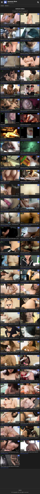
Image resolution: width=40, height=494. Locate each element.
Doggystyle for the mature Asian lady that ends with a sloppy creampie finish (10, 423)
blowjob (4, 154)
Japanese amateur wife (6, 267)
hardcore (3, 54)
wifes (28, 54)
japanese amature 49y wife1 (26, 39)
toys (4, 168)
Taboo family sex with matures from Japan (10, 466)
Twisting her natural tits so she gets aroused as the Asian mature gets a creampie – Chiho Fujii (10, 395)
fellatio (8, 239)
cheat (28, 168)
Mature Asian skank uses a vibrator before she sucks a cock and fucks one (10, 295)
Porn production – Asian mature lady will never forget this (29, 309)
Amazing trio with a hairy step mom (8, 53)
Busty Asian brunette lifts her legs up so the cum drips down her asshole (29, 324)
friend (4, 254)
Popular (15, 11)
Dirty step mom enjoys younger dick (28, 81)
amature (8, 40)
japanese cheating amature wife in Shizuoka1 (10, 195)
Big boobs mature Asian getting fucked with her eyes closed (29, 352)
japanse (28, 182)
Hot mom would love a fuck (6, 110)
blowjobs (25, 154)
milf (1, 26)
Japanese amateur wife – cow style (28, 238)
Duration (25, 11)
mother (22, 197)
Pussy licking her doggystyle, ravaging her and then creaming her (10, 324)
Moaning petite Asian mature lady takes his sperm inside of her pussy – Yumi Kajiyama (10, 352)
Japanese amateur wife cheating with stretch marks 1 (29, 167)
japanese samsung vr (31, 154)
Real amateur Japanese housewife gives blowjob (29, 153)
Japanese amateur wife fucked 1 (8, 39)
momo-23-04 (3, 138)
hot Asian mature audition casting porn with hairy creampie (29, 67)
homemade (25, 254)
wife (1, 168)
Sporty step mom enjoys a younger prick (29, 96)
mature (7, 125)
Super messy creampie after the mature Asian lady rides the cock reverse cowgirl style (10, 409)
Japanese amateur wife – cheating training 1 (29, 210)
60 (28, 197)
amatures (29, 40)
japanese (7, 26)
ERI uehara (3, 124)
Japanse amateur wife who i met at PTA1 (29, 181)
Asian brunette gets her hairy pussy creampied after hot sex (10, 281)
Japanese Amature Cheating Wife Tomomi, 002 (10, 153)
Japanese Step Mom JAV (25, 124)
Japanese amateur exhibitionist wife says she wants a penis (29, 224)
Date (20, 11)
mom (3, 26)
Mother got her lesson (5, 181)
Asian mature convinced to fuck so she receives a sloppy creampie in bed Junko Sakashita (10, 338)
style (28, 239)
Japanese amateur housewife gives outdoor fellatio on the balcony (10, 238)
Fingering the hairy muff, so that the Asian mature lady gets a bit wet (29, 295)
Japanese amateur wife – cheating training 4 (10, 224)
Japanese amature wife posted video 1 (9, 210)
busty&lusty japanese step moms (8, 81)
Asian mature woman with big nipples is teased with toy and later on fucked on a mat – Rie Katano (10, 366)
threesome (9, 54)
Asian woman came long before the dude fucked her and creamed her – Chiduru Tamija (10, 25)
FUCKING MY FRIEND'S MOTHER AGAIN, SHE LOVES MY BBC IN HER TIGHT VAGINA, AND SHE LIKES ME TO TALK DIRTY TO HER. (29, 281)
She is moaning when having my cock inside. (29, 110)
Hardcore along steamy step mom (8, 96)
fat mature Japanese (24, 252)
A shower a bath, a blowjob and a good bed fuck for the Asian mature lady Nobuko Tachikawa (29, 338)
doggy (8, 68)
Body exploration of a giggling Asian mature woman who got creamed (29, 25)
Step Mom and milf (24, 195)
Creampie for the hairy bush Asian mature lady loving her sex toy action (10, 437)
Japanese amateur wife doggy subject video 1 (10, 67)
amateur (29, 140)
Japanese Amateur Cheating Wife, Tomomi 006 (10, 167)
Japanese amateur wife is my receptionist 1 (29, 53)
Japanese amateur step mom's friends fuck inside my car (10, 252)
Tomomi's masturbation (25, 138)
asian (23, 26)
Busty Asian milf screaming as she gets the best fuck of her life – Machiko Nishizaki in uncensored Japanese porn (29, 437)
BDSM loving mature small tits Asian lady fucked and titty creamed (29, 380)
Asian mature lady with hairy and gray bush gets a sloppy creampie (29, 423)
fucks (7, 254)
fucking (4, 40)
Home (2, 5)
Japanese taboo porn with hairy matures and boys (29, 452)
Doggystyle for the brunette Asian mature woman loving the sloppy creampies (10, 309)
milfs (29, 254)
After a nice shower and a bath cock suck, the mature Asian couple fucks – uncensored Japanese (29, 409)
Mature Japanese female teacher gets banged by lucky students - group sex (29, 267)
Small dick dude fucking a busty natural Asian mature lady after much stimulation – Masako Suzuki (29, 395)
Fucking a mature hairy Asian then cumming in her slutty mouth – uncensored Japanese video (10, 452)
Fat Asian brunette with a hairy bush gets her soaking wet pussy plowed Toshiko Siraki (29, 366)
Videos (7, 5)
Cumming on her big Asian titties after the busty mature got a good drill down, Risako (10, 380)
